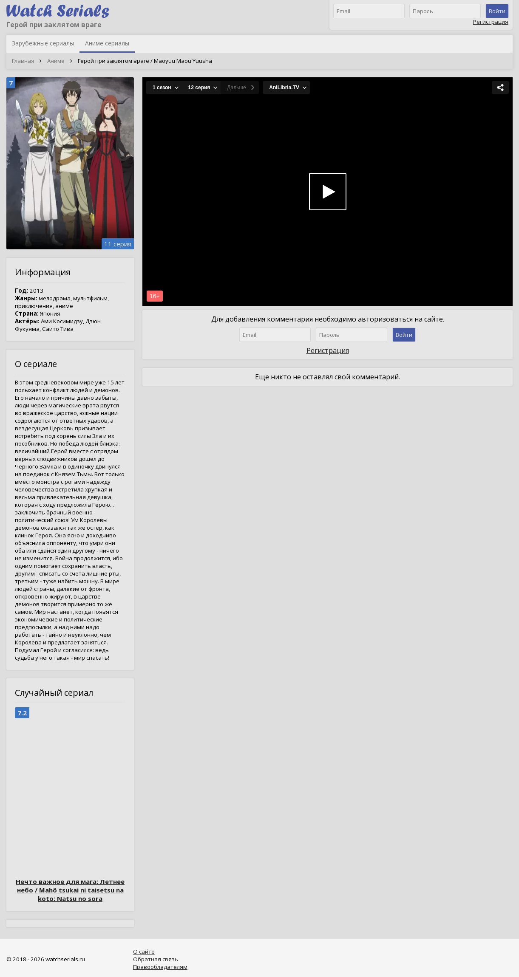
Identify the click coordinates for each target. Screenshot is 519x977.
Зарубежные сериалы (43, 43)
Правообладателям (160, 967)
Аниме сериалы (107, 43)
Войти (497, 11)
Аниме (56, 61)
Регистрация (490, 21)
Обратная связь (155, 959)
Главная (23, 61)
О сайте (144, 951)
